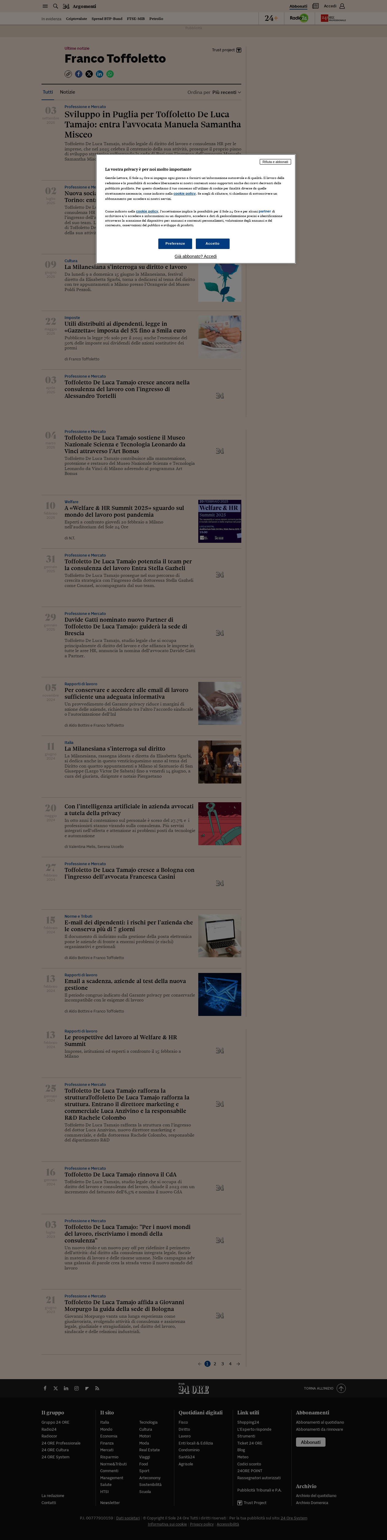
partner (265, 211)
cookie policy (185, 193)
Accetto (213, 243)
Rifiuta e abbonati (275, 162)
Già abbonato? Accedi (196, 256)
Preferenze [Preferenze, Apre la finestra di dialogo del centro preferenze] (175, 243)
